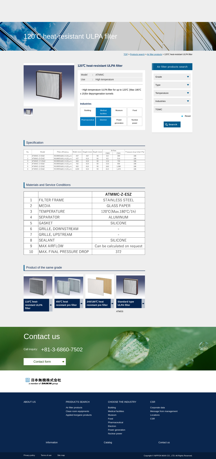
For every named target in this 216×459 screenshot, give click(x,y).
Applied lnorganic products (79, 415)
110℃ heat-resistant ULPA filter (34, 305)
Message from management (164, 411)
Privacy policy (29, 455)
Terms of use (46, 455)
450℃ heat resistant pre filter (66, 303)
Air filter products (154, 54)
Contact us (164, 442)
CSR (152, 402)
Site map (61, 455)
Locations (155, 415)
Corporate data (157, 407)
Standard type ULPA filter (126, 303)
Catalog (108, 442)
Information (52, 442)
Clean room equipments (77, 411)
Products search (137, 54)
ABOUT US (30, 402)
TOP (126, 54)
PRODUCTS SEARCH (78, 402)
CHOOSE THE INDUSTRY (122, 402)
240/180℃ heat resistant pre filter (97, 303)
